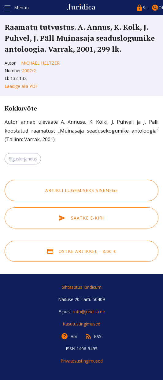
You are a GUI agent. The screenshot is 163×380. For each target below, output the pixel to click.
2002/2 (29, 70)
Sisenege (145, 7)
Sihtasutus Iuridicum (82, 287)
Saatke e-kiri (81, 218)
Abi (74, 336)
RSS (98, 336)
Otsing (160, 7)
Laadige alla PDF (21, 86)
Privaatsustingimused (82, 361)
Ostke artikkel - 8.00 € (81, 251)
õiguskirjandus (23, 159)
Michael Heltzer (40, 63)
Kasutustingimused (81, 324)
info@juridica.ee (89, 311)
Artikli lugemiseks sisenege (81, 190)
